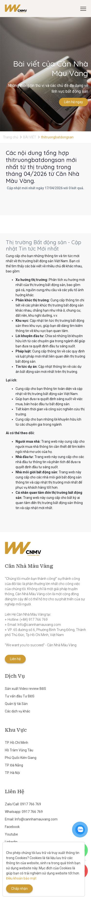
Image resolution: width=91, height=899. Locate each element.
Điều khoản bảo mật (21, 878)
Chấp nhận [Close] (19, 888)
